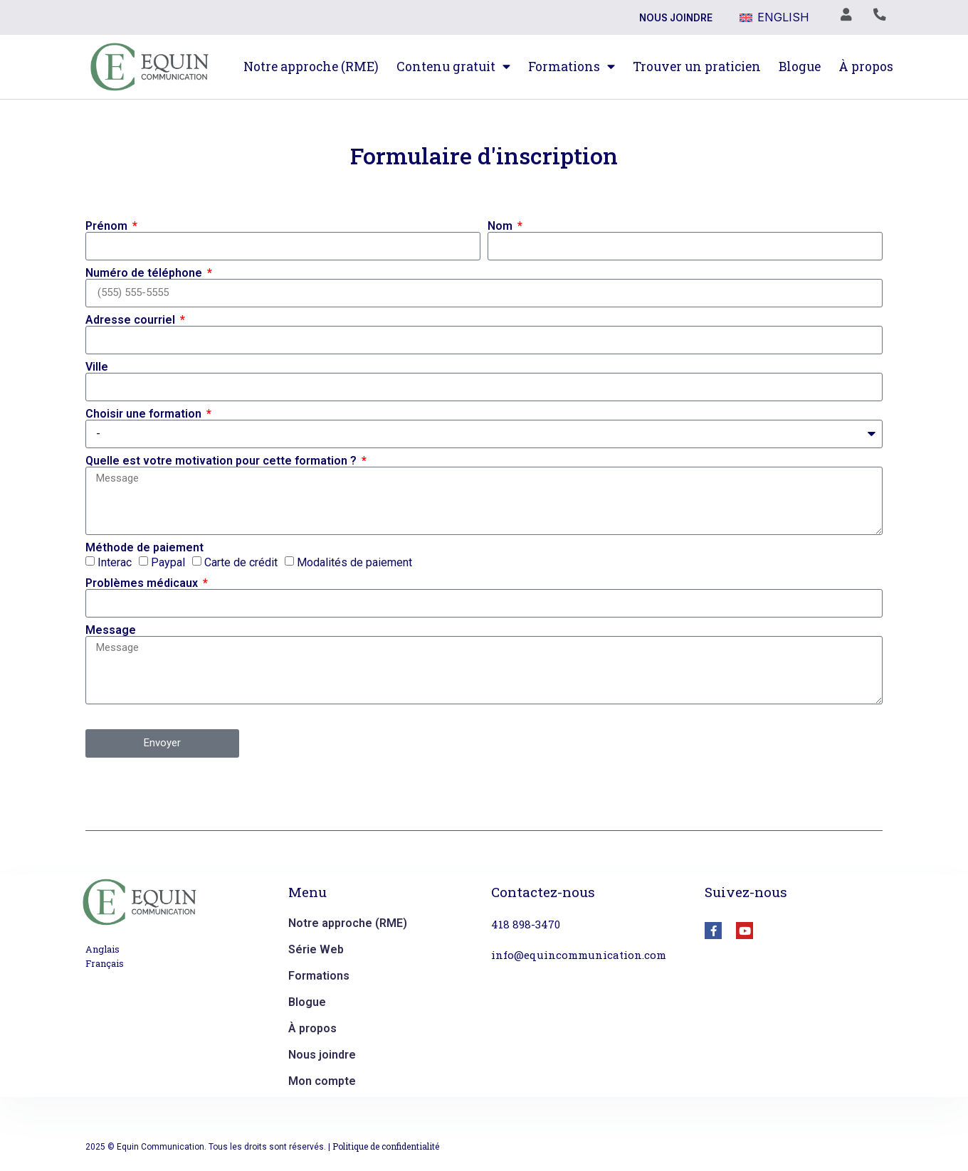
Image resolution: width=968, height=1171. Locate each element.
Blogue (800, 66)
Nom (501, 226)
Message (110, 630)
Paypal (168, 561)
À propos (865, 66)
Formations (571, 67)
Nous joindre (675, 17)
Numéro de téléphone (145, 273)
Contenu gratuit (453, 67)
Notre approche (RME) (311, 66)
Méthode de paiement (144, 547)
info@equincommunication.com (578, 955)
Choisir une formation (144, 414)
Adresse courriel (131, 320)
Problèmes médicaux (143, 583)
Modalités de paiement (354, 561)
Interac (115, 561)
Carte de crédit (241, 561)
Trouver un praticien (697, 66)
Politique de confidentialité (385, 1146)
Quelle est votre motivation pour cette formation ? (222, 461)
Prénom (107, 226)
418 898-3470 (525, 924)
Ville (96, 367)
